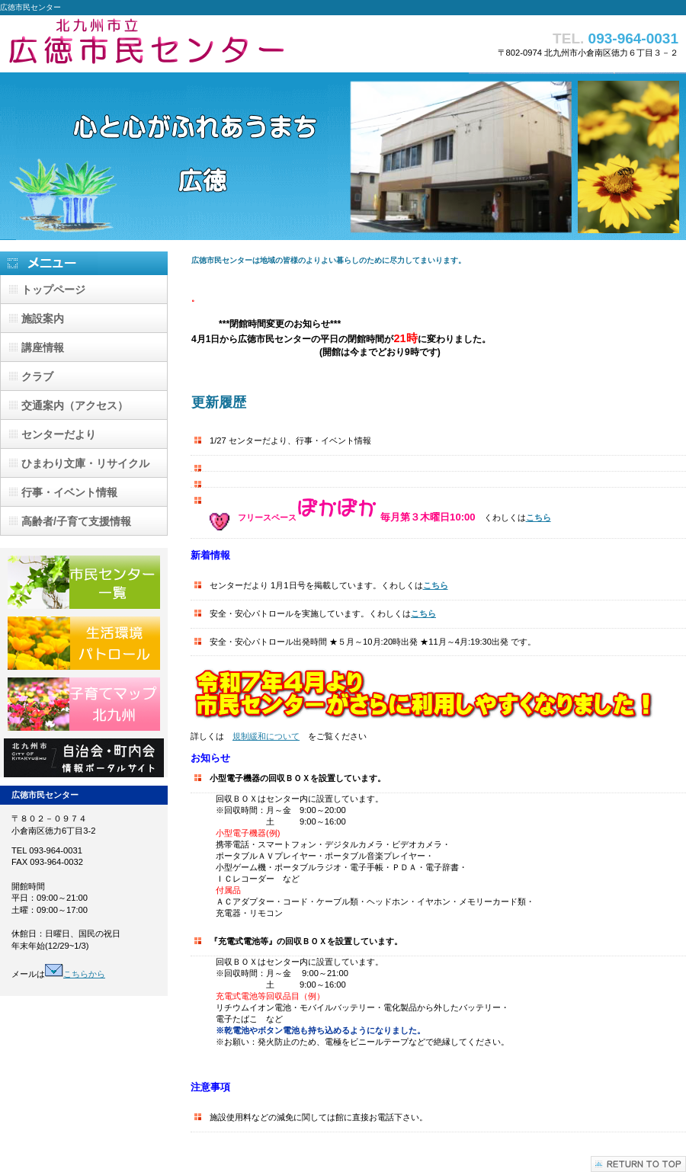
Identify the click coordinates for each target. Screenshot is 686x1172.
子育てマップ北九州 (84, 704)
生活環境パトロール (84, 643)
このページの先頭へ (638, 1164)
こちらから (75, 973)
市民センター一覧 (84, 582)
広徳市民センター (152, 43)
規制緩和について (266, 736)
